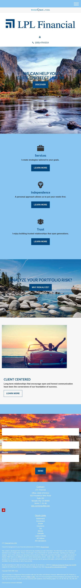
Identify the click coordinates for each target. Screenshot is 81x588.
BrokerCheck (45, 547)
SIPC (33, 577)
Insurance (40, 526)
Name (4, 426)
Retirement (40, 519)
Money (40, 531)
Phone (5, 453)
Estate (40, 524)
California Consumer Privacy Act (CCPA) (64, 565)
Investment (40, 521)
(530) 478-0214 (40, 43)
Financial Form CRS (11, 543)
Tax (40, 528)
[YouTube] (40, 37)
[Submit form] (40, 471)
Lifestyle (40, 533)
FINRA (28, 577)
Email (4, 439)
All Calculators (40, 541)
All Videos (40, 538)
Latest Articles (40, 536)
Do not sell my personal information (56, 567)
